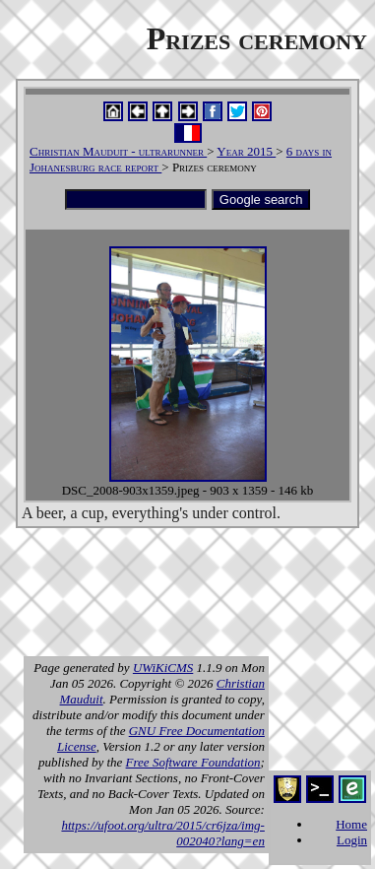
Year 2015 (246, 151)
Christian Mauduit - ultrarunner (118, 151)
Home (351, 824)
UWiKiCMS (163, 667)
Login (352, 840)
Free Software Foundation (193, 762)
